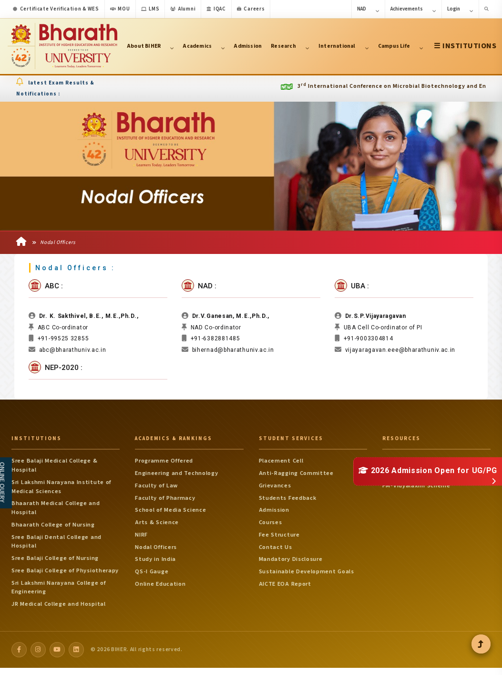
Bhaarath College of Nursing (53, 526)
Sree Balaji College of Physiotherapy (65, 572)
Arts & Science (157, 524)
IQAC (216, 8)
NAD (368, 9)
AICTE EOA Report (285, 585)
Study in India (155, 561)
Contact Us (275, 548)
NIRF (141, 536)
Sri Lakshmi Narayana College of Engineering (58, 589)
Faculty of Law (156, 487)
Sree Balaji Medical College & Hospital (54, 467)
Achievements (413, 9)
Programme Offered (164, 462)
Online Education (160, 585)
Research (290, 46)
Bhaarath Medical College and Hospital (55, 509)
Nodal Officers (54, 243)
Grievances (275, 487)
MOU (120, 8)
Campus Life (400, 46)
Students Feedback (288, 499)
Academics (204, 46)
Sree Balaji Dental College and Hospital (56, 543)
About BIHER (150, 46)
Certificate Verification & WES (56, 8)
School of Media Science (170, 511)
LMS (150, 8)
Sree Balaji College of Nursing (55, 560)
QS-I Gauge (151, 573)
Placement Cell (281, 462)
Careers (251, 8)
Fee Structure (279, 536)
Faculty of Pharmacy (165, 499)
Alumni (182, 8)
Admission (248, 46)
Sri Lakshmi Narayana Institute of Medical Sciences (61, 488)
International (343, 46)
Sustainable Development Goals (306, 573)
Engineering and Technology (176, 475)
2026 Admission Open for (428, 470)
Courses (270, 524)
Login (460, 9)
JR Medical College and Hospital (58, 605)
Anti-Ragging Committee (296, 475)
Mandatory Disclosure (291, 561)
